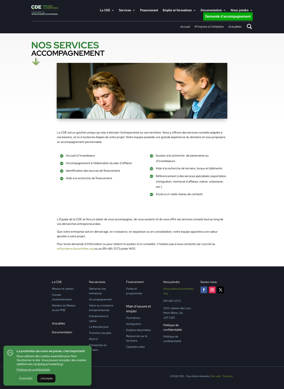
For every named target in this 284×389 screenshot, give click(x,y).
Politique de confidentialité (33, 369)
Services (125, 10)
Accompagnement (100, 299)
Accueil (185, 27)
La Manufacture (99, 327)
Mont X (93, 339)
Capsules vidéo (135, 347)
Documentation (211, 10)
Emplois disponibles (138, 330)
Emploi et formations (177, 10)
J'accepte (46, 378)
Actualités (234, 27)
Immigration (133, 324)
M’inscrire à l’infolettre (209, 27)
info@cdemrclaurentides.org (75, 248)
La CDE (105, 10)
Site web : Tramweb (222, 376)
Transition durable (100, 333)
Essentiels (25, 378)
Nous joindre (240, 10)
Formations (133, 318)
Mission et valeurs (63, 288)
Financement (149, 10)
